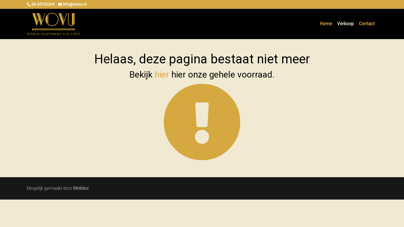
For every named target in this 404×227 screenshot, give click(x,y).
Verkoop (345, 23)
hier (162, 74)
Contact (367, 23)
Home (326, 23)
